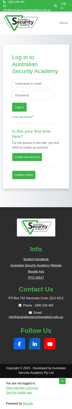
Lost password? (23, 117)
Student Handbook (36, 259)
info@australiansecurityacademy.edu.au (27, 10)
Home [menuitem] (63, 23)
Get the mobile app (19, 392)
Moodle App (36, 271)
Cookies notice (24, 174)
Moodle (28, 403)
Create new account (27, 157)
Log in (63, 6)
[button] (55, 6)
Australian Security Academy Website (36, 265)
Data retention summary (22, 388)
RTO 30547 (36, 277)
